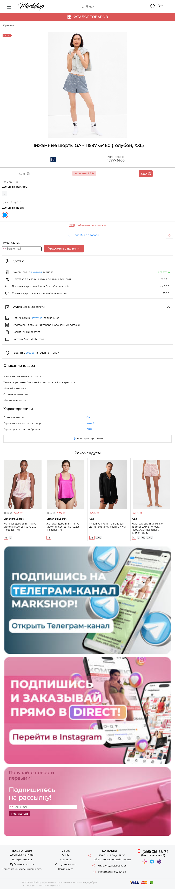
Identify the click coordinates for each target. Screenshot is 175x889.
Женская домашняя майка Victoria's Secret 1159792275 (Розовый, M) (63, 526)
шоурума (37, 272)
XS (91, 537)
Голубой (5, 215)
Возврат (30, 352)
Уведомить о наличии (63, 248)
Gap (88, 417)
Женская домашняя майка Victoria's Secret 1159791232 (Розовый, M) (20, 526)
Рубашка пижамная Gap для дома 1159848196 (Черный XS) (107, 525)
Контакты (66, 859)
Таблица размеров (91, 225)
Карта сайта (65, 869)
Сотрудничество (65, 864)
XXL (98, 537)
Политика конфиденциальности (22, 869)
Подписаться (19, 813)
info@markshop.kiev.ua (112, 871)
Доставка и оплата (21, 854)
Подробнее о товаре (83, 235)
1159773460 (115, 160)
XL (143, 537)
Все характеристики (87, 438)
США (89, 429)
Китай (90, 423)
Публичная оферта (22, 864)
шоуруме (36, 317)
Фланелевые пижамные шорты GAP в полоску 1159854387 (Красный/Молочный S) (147, 528)
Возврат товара (22, 859)
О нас (65, 854)
